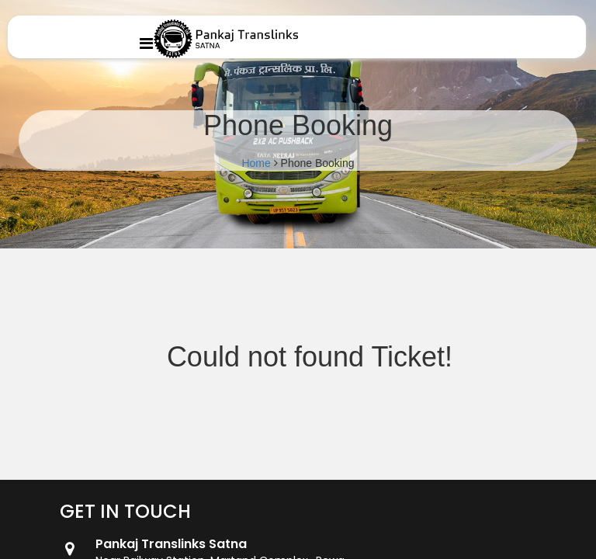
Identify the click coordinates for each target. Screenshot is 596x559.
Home (255, 163)
